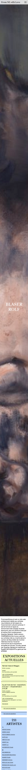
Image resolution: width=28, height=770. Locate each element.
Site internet (5, 703)
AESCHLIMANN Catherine (8, 692)
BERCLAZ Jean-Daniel (7, 762)
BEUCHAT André (6, 767)
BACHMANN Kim (6, 752)
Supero (3, 649)
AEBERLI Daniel (6, 732)
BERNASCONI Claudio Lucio (9, 765)
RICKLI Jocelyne (6, 668)
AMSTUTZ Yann (6, 739)
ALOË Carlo (5, 737)
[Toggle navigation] (25, 2)
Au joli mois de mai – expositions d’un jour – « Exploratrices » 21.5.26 (14, 687)
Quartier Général (7, 634)
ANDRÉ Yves (5, 742)
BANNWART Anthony (7, 760)
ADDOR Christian (6, 729)
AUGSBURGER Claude (7, 747)
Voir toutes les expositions (10, 708)
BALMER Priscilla (6, 757)
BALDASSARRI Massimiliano (9, 754)
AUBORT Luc (5, 744)
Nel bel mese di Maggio (10, 666)
